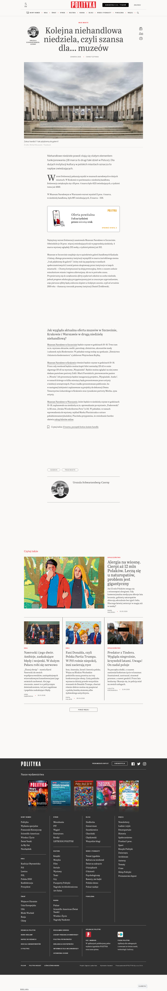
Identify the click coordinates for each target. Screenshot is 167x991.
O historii (90, 887)
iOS (87, 957)
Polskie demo (92, 899)
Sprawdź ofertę (109, 244)
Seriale (56, 883)
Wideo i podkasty (104, 13)
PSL (23, 891)
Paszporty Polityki (61, 899)
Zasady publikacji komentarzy (65, 951)
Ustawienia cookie (60, 970)
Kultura (72, 13)
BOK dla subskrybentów (31, 960)
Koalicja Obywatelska (30, 880)
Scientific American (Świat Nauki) (65, 927)
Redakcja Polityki (28, 947)
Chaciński (90, 850)
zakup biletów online (63, 435)
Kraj (46, 13)
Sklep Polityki (124, 888)
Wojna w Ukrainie (29, 917)
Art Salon (57, 907)
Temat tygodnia (93, 872)
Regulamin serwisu (61, 947)
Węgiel (56, 846)
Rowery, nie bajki (94, 895)
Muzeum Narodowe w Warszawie (62, 418)
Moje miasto (83, 23)
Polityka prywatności (62, 956)
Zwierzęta (123, 869)
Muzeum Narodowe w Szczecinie (62, 361)
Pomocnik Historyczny (31, 846)
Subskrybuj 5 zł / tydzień (115, 5)
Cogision (87, 982)
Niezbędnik (26, 865)
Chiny (23, 937)
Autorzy (122, 877)
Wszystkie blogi (93, 857)
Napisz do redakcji (28, 956)
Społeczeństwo (125, 853)
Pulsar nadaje (92, 903)
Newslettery (123, 838)
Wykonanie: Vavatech (106, 982)
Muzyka (57, 876)
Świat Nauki (26, 857)
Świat (54, 13)
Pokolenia (119, 13)
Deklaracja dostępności (63, 960)
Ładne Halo (93, 982)
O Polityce (25, 965)
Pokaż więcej (83, 726)
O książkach (91, 883)
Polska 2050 (26, 895)
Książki (56, 872)
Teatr (55, 891)
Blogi (91, 13)
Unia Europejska (28, 921)
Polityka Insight (35, 982)
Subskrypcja (119, 780)
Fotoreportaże (124, 846)
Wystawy (57, 887)
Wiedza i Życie (27, 853)
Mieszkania (58, 838)
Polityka (25, 838)
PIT (55, 842)
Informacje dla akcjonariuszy (66, 965)
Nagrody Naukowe (61, 936)
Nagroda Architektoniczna (65, 903)
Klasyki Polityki (125, 865)
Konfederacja (27, 899)
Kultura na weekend (95, 876)
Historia (122, 850)
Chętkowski (91, 853)
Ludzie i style (124, 842)
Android (93, 957)
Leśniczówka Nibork (51, 982)
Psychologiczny (93, 891)
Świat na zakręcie (94, 880)
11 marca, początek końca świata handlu (81, 443)
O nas (120, 884)
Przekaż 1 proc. (125, 857)
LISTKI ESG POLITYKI (63, 857)
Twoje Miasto (70, 486)
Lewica (24, 887)
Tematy (121, 880)
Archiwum (123, 873)
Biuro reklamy (27, 951)
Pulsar (56, 921)
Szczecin (53, 486)
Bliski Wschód (27, 929)
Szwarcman (91, 842)
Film (55, 880)
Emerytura (58, 850)
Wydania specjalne (29, 842)
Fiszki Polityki (124, 957)
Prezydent (25, 903)
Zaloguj (137, 5)
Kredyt (56, 853)
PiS (22, 883)
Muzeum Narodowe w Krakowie (61, 379)
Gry (55, 895)
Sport (120, 861)
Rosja (23, 933)
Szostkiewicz (92, 846)
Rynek (62, 13)
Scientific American (30, 850)
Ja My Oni (25, 861)
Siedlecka (90, 838)
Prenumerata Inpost (100, 780)
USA (23, 925)
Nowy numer (35, 13)
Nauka (82, 13)
